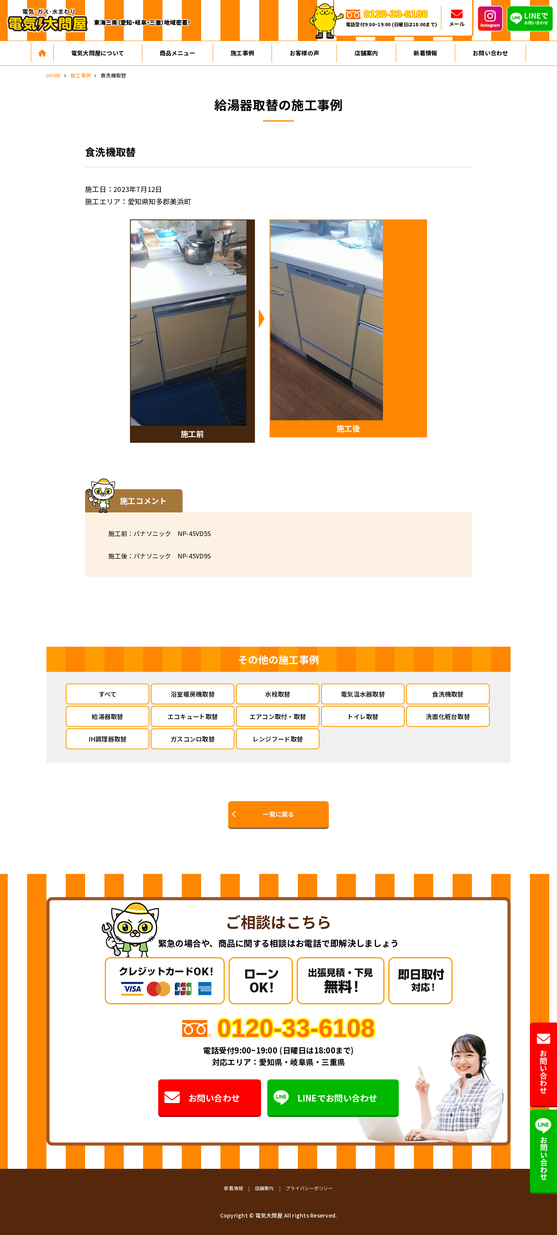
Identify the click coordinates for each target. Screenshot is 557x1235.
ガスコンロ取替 (193, 738)
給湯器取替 (107, 716)
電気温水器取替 (363, 694)
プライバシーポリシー (309, 1188)
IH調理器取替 (108, 738)
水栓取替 (277, 694)
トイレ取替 (362, 716)
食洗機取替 (447, 694)
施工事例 (242, 53)
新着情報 (425, 53)
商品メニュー (177, 53)
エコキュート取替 (192, 716)
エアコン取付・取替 (277, 716)
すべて (108, 694)
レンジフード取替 (278, 738)
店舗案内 (366, 53)
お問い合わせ (490, 53)
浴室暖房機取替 (193, 694)
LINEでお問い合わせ (326, 1097)
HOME (53, 75)
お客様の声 (304, 53)
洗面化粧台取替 (448, 716)
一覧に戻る (278, 814)
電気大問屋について (97, 53)
